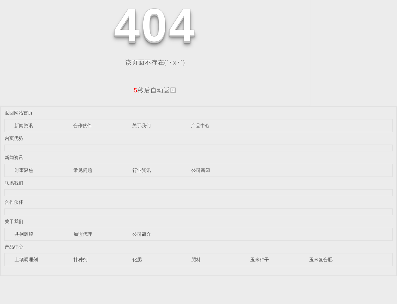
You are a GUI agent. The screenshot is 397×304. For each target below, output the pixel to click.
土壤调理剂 (26, 259)
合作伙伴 (82, 125)
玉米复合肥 (320, 259)
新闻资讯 (23, 125)
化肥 (137, 259)
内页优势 (14, 138)
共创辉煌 (24, 234)
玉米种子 (259, 259)
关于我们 (141, 125)
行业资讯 (141, 170)
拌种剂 (80, 259)
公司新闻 (200, 170)
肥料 (196, 259)
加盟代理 (83, 234)
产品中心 (200, 125)
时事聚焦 (24, 170)
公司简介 (141, 234)
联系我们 (14, 183)
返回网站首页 (19, 112)
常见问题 (83, 170)
